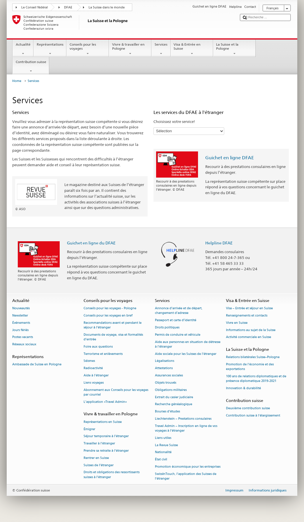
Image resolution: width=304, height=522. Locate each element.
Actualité (23, 49)
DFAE (68, 7)
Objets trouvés (165, 383)
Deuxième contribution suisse (248, 408)
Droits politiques (167, 327)
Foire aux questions (98, 346)
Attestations (164, 368)
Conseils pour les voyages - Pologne (110, 308)
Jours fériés (20, 330)
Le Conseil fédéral (34, 7)
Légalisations (164, 361)
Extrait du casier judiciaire (174, 397)
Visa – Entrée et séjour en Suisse (249, 308)
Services (161, 49)
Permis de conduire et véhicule (177, 335)
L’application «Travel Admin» (105, 402)
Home (16, 81)
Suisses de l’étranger (99, 465)
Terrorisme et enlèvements (103, 354)
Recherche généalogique (173, 404)
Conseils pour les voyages (88, 49)
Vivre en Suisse (237, 323)
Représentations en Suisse (103, 422)
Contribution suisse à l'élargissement (253, 416)
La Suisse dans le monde (107, 7)
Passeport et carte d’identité (175, 320)
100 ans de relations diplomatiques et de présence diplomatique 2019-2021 (256, 379)
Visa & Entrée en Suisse (192, 49)
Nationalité (163, 452)
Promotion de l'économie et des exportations (250, 367)
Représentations (50, 49)
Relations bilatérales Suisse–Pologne (253, 357)
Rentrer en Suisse (96, 458)
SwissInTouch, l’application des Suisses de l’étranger (185, 476)
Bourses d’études (167, 412)
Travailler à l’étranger (99, 444)
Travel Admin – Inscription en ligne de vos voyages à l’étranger (186, 428)
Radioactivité (93, 368)
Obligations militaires (171, 390)
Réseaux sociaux (24, 344)
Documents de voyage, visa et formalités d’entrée (113, 337)
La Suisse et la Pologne (234, 49)
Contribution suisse (31, 67)
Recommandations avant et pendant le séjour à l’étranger (113, 325)
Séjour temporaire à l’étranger (106, 436)
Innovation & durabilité (243, 388)
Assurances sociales (169, 375)
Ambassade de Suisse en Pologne (36, 365)
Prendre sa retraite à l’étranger (106, 451)
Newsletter (20, 315)
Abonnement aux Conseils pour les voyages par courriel (116, 392)
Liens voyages (94, 383)
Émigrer (89, 429)
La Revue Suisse (166, 445)
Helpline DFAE (219, 242)
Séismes (89, 361)
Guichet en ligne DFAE (229, 157)
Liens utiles (163, 438)
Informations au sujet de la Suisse (250, 330)
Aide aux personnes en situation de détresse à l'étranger (187, 344)
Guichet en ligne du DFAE (91, 242)
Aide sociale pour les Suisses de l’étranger (185, 354)
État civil (161, 460)
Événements (21, 323)
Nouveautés (21, 308)
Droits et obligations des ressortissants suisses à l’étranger (111, 475)
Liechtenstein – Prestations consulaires (183, 419)
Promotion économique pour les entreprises (187, 467)
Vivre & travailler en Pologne (130, 49)
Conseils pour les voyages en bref (108, 315)
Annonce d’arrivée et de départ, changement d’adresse (178, 311)
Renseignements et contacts (246, 315)
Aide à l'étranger (96, 375)
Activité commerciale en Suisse (248, 337)
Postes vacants (22, 337)
